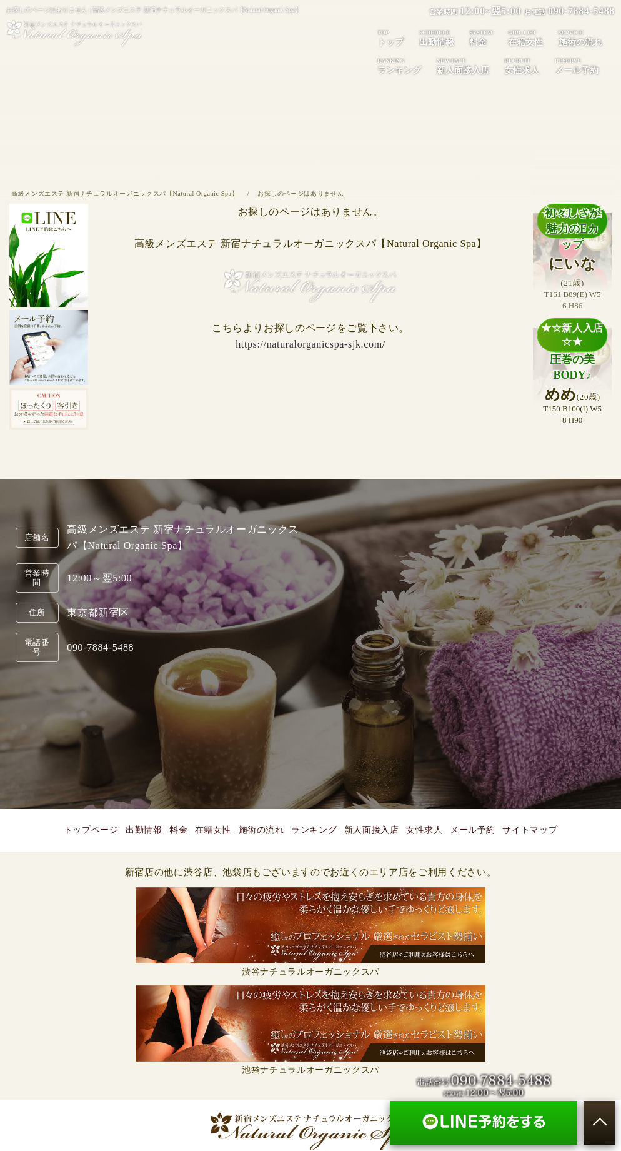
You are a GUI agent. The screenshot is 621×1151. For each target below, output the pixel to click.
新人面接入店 (463, 65)
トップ (390, 37)
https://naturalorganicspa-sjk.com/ (310, 344)
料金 (480, 37)
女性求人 (521, 65)
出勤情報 (436, 37)
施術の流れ (580, 37)
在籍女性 (525, 37)
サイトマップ (529, 830)
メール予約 (577, 65)
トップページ (91, 830)
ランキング (399, 65)
